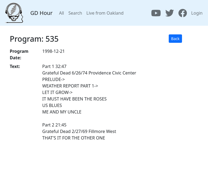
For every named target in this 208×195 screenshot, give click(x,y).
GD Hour (41, 13)
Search (75, 13)
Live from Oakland (104, 13)
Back (175, 38)
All (61, 13)
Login (197, 13)
